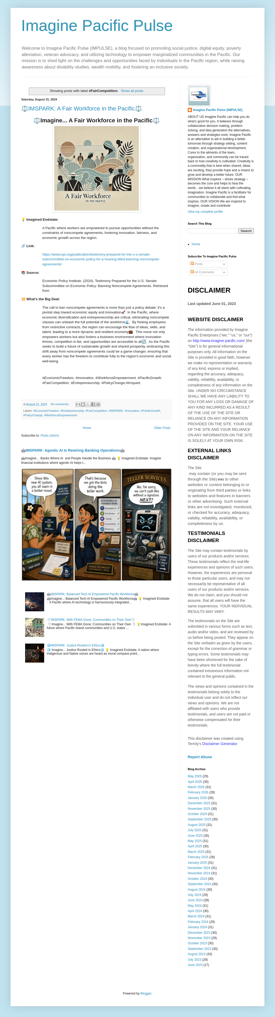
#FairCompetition (96, 410)
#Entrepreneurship (72, 410)
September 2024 (199, 884)
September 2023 (199, 949)
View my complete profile (205, 212)
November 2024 (199, 873)
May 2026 (195, 776)
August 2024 (196, 889)
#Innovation (132, 410)
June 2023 (195, 965)
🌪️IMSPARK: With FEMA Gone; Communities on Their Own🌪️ (91, 620)
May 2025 (195, 841)
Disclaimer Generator (219, 744)
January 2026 (197, 798)
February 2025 (198, 857)
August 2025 (196, 825)
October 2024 (197, 879)
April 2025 (195, 846)
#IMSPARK (116, 410)
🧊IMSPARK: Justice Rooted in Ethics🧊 (75, 645)
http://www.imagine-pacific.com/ (219, 341)
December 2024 (199, 868)
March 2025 (196, 852)
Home (87, 428)
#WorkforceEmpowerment (60, 415)
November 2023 (199, 938)
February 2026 (198, 792)
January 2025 (197, 863)
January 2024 (197, 927)
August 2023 (196, 954)
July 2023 (194, 959)
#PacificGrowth (150, 410)
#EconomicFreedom (46, 410)
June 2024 (195, 900)
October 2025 (197, 814)
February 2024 (198, 922)
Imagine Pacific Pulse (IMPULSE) (217, 110)
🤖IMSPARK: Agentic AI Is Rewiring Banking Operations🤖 (73, 450)
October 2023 (197, 943)
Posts (197, 264)
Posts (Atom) (49, 435)
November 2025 (199, 809)
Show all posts (132, 91)
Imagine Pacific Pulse (97, 25)
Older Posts (162, 428)
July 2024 (194, 895)
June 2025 (195, 836)
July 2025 (194, 830)
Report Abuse (200, 757)
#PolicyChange (33, 415)
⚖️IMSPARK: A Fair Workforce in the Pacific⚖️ (81, 108)
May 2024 (195, 906)
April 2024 (195, 911)
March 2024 (196, 916)
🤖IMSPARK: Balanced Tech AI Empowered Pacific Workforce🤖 (92, 594)
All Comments (202, 272)
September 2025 (199, 819)
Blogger (145, 993)
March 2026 (196, 787)
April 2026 (195, 782)
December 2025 (199, 803)
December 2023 (199, 933)
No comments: (60, 404)
